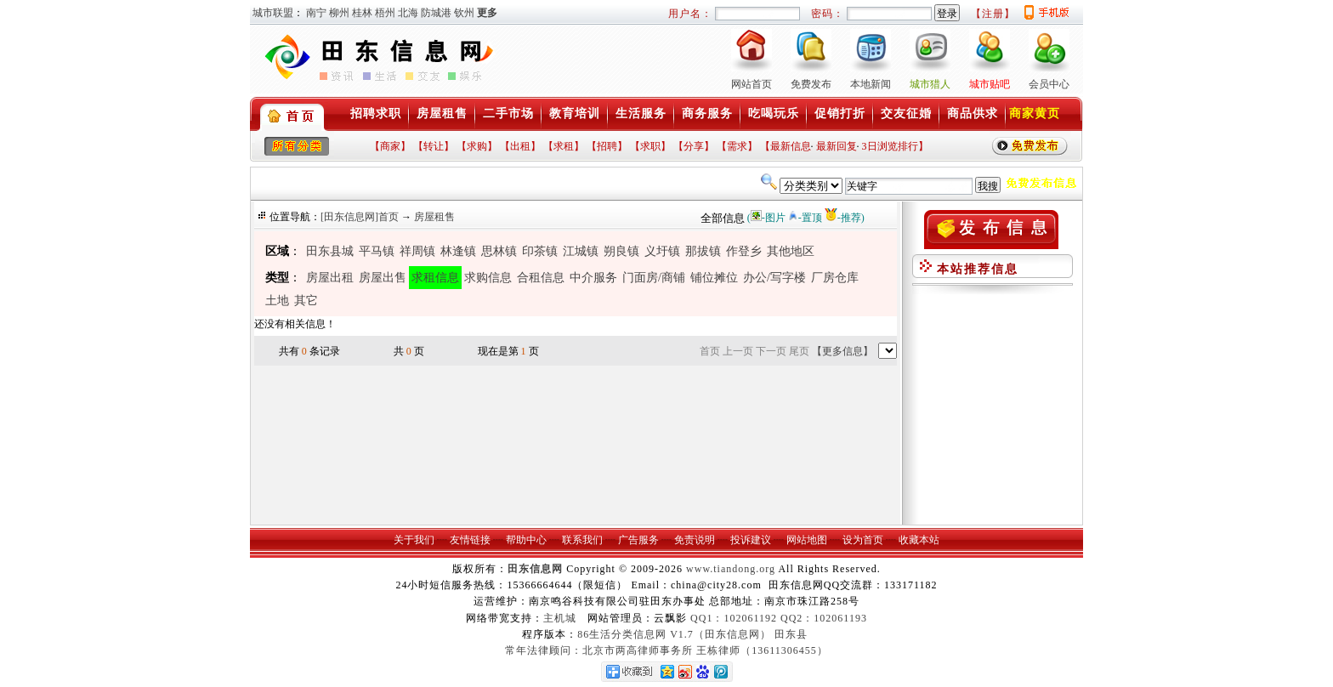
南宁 (316, 13)
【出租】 (520, 146)
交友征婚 (906, 113)
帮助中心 (526, 540)
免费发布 (811, 84)
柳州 (339, 13)
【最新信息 (785, 146)
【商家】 (390, 146)
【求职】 (650, 146)
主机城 (559, 618)
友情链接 (470, 540)
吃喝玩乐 (773, 113)
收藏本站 (919, 540)
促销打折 (839, 113)
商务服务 (707, 113)
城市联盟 (272, 13)
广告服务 (638, 540)
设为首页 (862, 540)
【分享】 (693, 146)
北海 (408, 13)
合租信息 (540, 277)
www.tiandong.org (730, 569)
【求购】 (477, 146)
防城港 (436, 13)
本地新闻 (870, 84)
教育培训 (574, 113)
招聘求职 (375, 113)
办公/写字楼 (774, 277)
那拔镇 (703, 251)
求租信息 (435, 277)
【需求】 (737, 146)
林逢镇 (458, 251)
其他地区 (790, 251)
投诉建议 (750, 540)
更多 (487, 13)
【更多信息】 (842, 351)
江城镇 (580, 251)
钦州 (464, 13)
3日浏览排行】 (895, 146)
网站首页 (751, 84)
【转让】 (433, 146)
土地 (277, 300)
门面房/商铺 (653, 277)
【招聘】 (607, 146)
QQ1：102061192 (733, 618)
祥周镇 (417, 251)
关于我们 (414, 540)
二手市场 (508, 113)
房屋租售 (442, 113)
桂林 (362, 13)
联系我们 (582, 540)
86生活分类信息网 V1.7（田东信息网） (674, 634)
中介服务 (593, 277)
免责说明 (694, 540)
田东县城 (330, 251)
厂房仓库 (835, 277)
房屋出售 (382, 277)
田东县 (791, 634)
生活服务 (640, 113)
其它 (306, 300)
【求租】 (563, 146)
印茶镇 (540, 251)
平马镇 (376, 251)
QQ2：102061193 (823, 618)
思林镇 (499, 251)
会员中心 (1049, 84)
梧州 (385, 13)
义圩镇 (662, 251)
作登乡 (744, 251)
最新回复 (836, 146)
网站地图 (806, 540)
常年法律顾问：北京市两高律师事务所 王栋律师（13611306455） (666, 650)
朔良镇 (621, 251)
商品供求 (972, 113)
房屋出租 (330, 277)
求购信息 (488, 277)
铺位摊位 (714, 277)
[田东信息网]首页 (359, 217)
